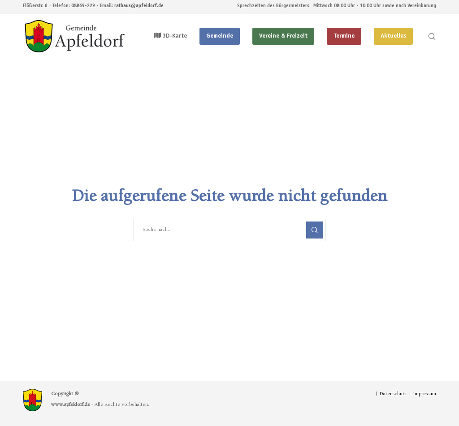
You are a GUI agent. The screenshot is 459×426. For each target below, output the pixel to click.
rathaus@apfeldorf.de (139, 6)
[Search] (428, 36)
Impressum (424, 394)
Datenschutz (393, 394)
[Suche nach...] (229, 230)
